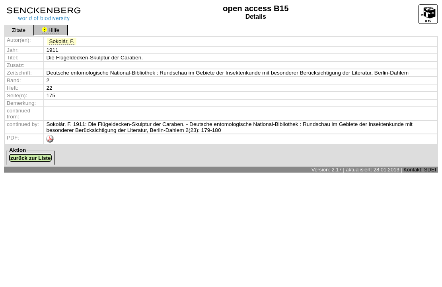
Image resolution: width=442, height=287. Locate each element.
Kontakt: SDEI (419, 170)
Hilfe (50, 30)
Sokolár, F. (61, 41)
